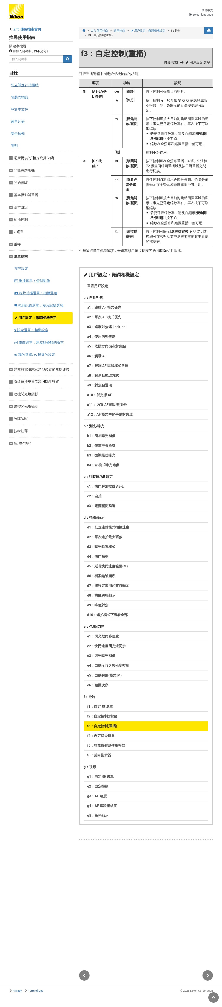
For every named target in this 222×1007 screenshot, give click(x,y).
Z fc (99, 30)
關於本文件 (19, 109)
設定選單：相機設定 (31, 330)
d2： (104, 537)
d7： (108, 586)
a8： (103, 376)
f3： (102, 726)
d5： (107, 566)
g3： (97, 796)
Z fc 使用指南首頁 (27, 29)
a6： (96, 356)
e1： (103, 636)
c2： (94, 496)
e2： (106, 646)
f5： (106, 746)
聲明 (14, 146)
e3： (101, 656)
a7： (107, 366)
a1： (104, 308)
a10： (99, 395)
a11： (107, 405)
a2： (104, 317)
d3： (101, 547)
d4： (97, 557)
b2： (101, 446)
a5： (106, 346)
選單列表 (18, 121)
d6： (101, 576)
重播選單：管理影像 (32, 281)
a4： (101, 337)
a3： (106, 327)
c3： (101, 506)
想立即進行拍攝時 (25, 85)
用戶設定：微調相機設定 (35, 318)
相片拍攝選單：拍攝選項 (35, 293)
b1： (101, 436)
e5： (104, 676)
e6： (97, 685)
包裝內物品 (19, 97)
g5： (97, 816)
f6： (99, 755)
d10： (107, 615)
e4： (108, 666)
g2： (97, 786)
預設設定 (21, 269)
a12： (110, 415)
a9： (99, 385)
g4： (102, 806)
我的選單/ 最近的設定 (34, 355)
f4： (101, 736)
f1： (100, 707)
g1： (100, 777)
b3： (101, 455)
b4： (103, 465)
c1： (105, 487)
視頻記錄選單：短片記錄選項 (38, 305)
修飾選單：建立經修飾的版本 (39, 342)
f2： (102, 716)
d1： (108, 527)
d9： (97, 605)
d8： (101, 596)
